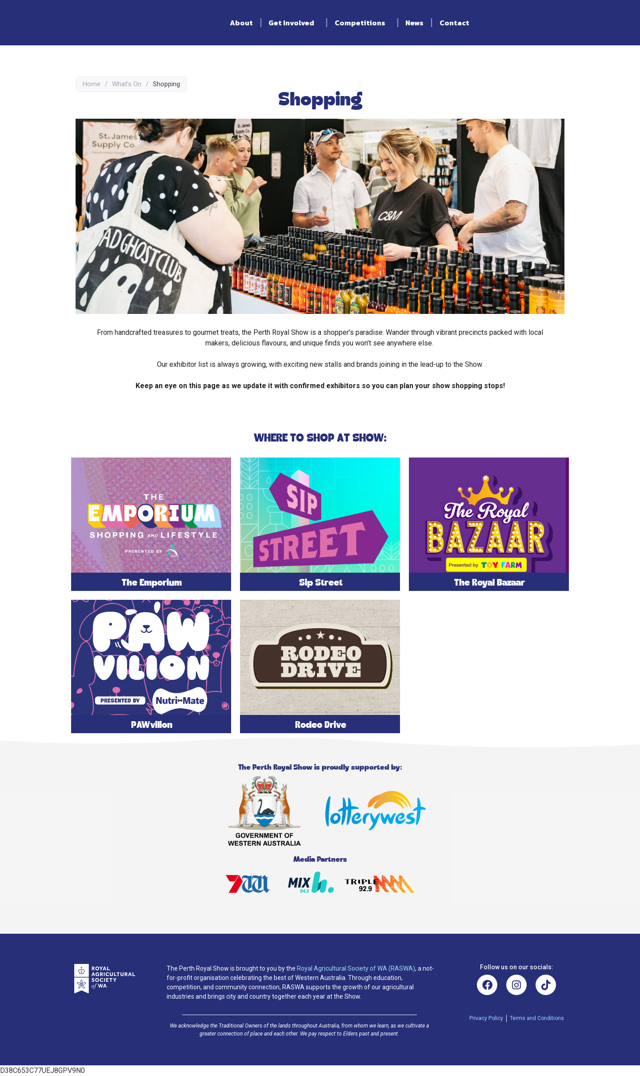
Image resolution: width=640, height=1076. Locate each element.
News (414, 22)
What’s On (126, 84)
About (241, 22)
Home (91, 84)
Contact (454, 22)
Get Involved (293, 22)
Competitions (362, 22)
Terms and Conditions (537, 1018)
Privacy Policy (486, 1018)
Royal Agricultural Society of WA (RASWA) (356, 968)
